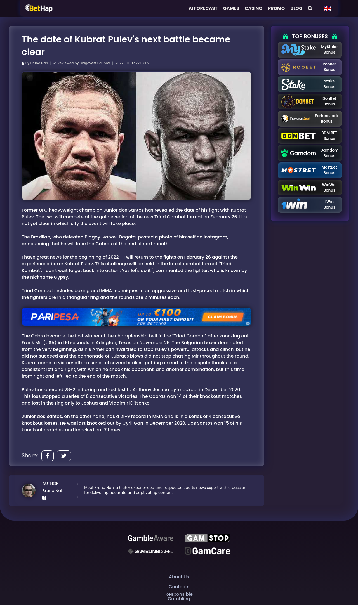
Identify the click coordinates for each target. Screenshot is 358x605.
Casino (253, 8)
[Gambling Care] (150, 551)
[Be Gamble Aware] (150, 538)
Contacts (179, 586)
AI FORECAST (203, 8)
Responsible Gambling (179, 596)
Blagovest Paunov (95, 63)
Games (231, 8)
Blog (296, 8)
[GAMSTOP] (207, 538)
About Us (179, 577)
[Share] (47, 455)
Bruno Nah (39, 63)
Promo (276, 8)
